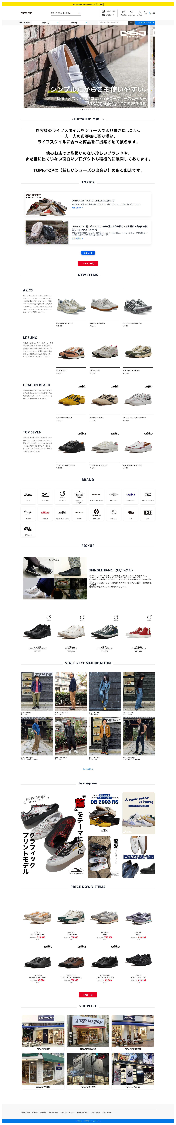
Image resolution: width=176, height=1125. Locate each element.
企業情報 (35, 1113)
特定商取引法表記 (83, 1113)
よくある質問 (95, 1113)
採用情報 (43, 1113)
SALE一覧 (88, 994)
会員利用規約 (53, 1113)
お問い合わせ (107, 1113)
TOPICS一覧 (88, 263)
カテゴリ (45, 23)
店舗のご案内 (25, 1113)
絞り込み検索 (146, 23)
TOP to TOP (24, 23)
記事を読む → (77, 208)
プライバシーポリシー (67, 1113)
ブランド (74, 23)
